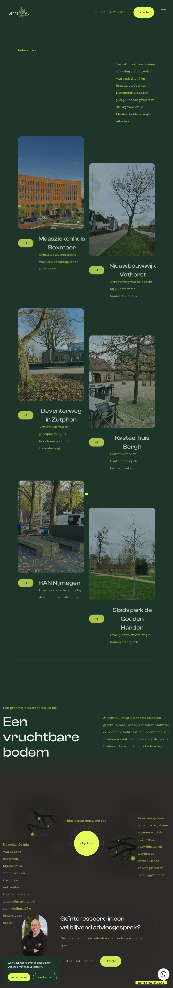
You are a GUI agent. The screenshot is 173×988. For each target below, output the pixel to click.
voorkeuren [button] (45, 977)
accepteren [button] (19, 977)
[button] (164, 11)
